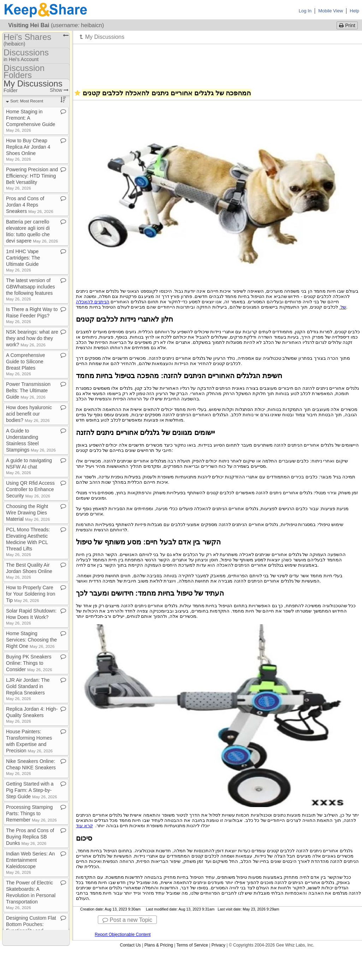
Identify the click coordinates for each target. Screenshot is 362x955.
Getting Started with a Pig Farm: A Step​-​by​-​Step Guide (31, 790)
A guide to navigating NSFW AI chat (29, 466)
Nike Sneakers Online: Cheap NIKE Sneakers (31, 767)
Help (354, 10)
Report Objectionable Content (122, 934)
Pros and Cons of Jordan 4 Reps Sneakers (29, 205)
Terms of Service (192, 945)
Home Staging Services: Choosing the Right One (31, 640)
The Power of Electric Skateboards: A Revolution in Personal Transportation (30, 895)
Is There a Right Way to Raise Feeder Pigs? (32, 315)
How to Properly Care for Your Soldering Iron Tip (30, 594)
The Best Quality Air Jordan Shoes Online (29, 570)
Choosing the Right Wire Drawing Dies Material (28, 512)
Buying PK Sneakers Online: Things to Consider (29, 663)
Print (347, 25)
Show (59, 90)
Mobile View (330, 10)
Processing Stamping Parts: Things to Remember (31, 813)
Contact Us (130, 945)
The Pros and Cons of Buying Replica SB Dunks (30, 837)
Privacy (218, 945)
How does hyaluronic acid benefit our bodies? (29, 414)
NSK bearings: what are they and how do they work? (32, 338)
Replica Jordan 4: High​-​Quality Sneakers (32, 714)
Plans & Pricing (158, 945)
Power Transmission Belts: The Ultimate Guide (28, 390)
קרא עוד (84, 825)
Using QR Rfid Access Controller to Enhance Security (30, 489)
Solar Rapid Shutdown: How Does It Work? (31, 616)
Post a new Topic (127, 920)
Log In (305, 10)
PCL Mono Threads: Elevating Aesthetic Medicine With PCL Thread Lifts (28, 542)
